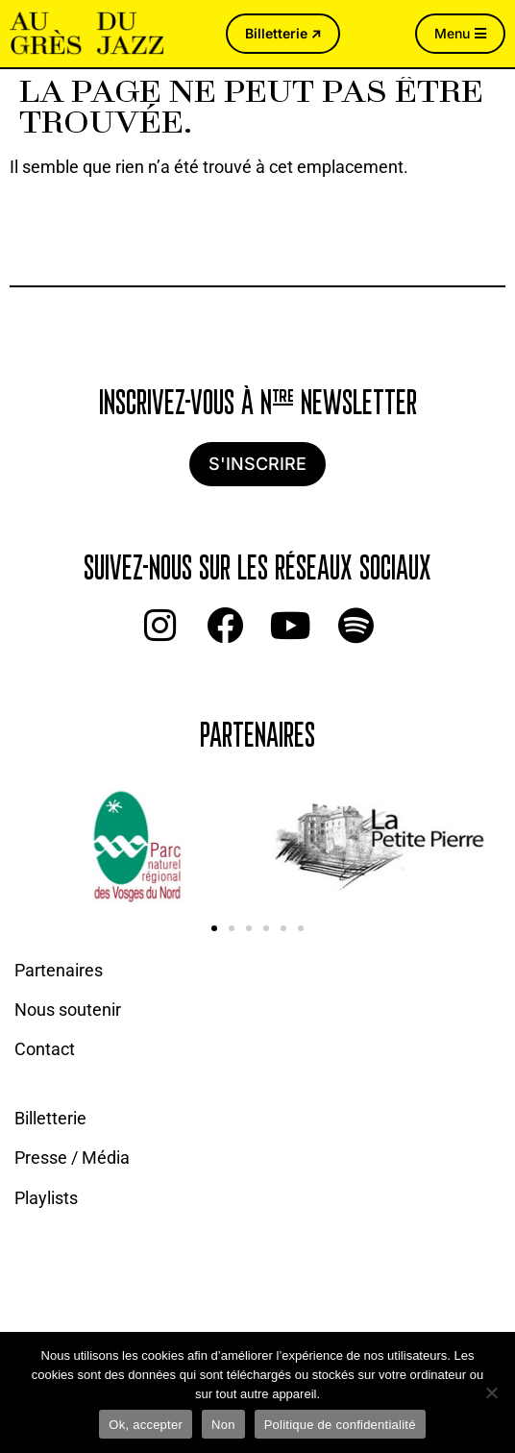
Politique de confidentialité (340, 1424)
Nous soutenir (67, 1009)
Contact (44, 1049)
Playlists (46, 1198)
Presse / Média (72, 1157)
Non (223, 1424)
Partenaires (58, 970)
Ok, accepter (146, 1424)
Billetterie (50, 1118)
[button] (214, 928)
